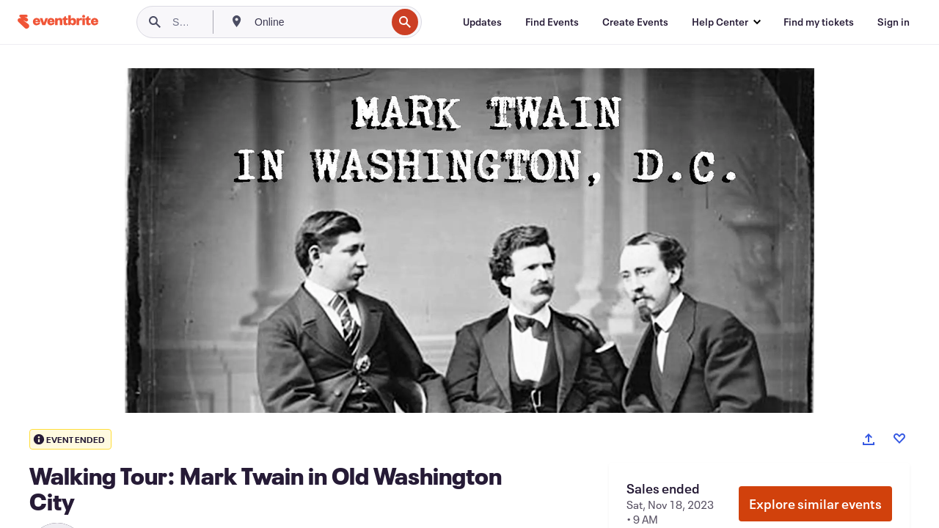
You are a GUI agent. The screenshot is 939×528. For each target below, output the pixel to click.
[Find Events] (552, 22)
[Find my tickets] (819, 22)
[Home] (58, 21)
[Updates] (482, 22)
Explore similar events (815, 504)
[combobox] (319, 22)
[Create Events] (635, 22)
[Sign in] (893, 22)
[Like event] (899, 438)
